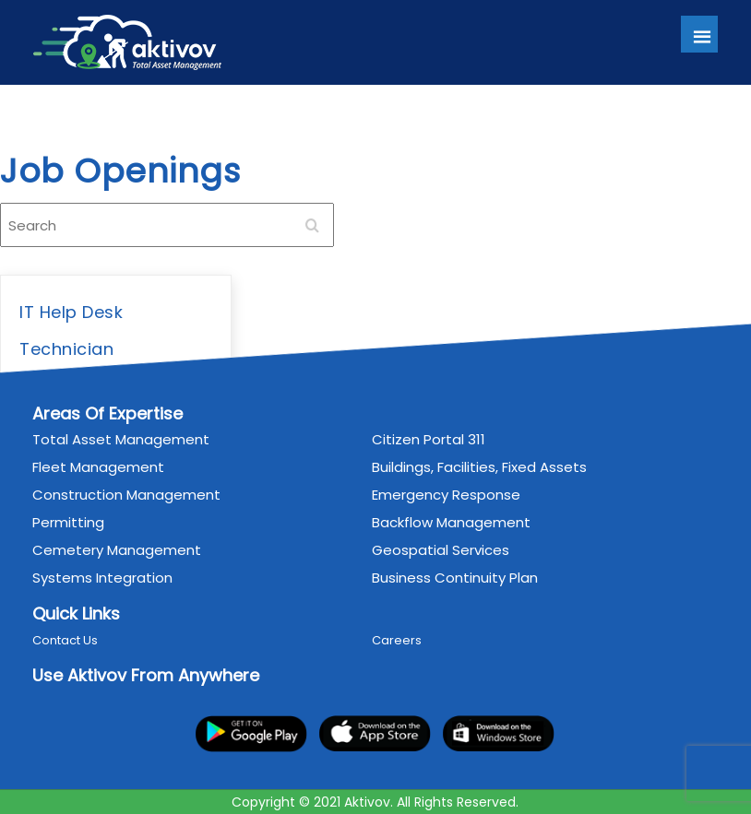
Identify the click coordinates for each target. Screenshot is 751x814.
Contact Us (65, 640)
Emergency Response (447, 494)
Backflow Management (452, 522)
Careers (398, 640)
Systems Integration (102, 577)
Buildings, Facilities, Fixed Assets (480, 467)
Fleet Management (98, 467)
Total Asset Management (120, 439)
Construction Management (126, 494)
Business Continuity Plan (456, 577)
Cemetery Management (116, 550)
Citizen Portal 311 (429, 439)
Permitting (68, 522)
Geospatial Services (441, 550)
